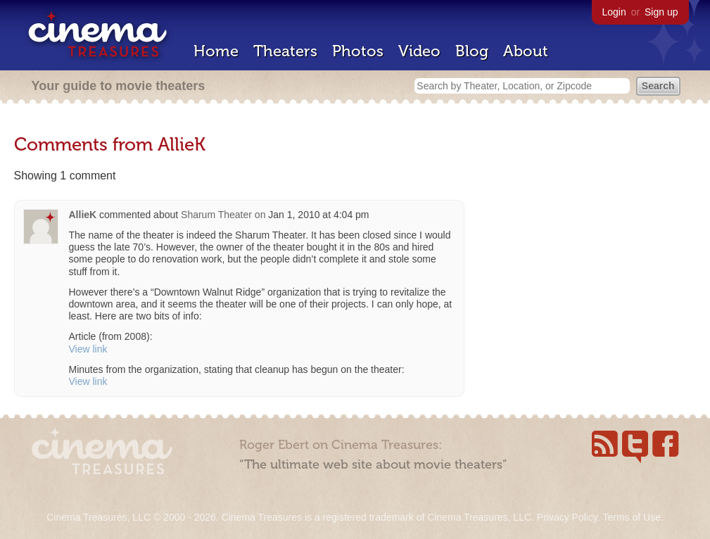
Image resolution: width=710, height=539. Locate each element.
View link (88, 349)
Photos (357, 51)
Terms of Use (631, 517)
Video (419, 51)
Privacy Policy (567, 517)
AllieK (83, 214)
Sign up (661, 12)
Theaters (285, 51)
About (525, 51)
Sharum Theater (216, 214)
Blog (471, 51)
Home (216, 51)
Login (614, 12)
